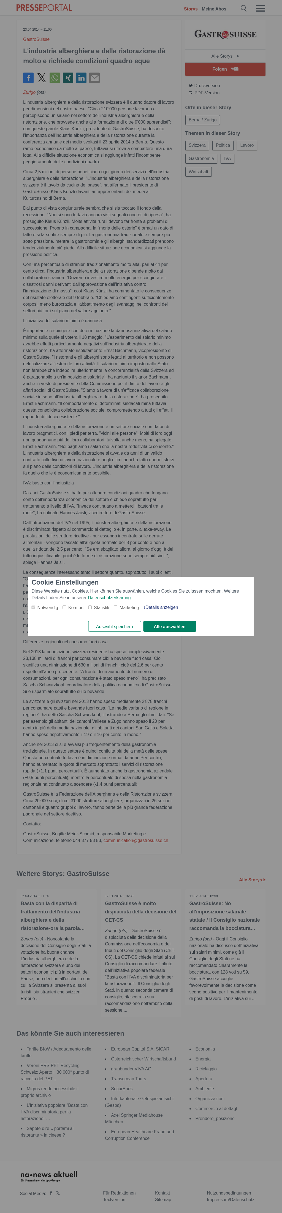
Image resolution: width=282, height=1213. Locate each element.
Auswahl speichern (114, 626)
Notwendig (47, 607)
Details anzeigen (161, 607)
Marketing (129, 607)
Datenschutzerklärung (109, 597)
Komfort (76, 607)
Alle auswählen (170, 626)
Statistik (101, 607)
